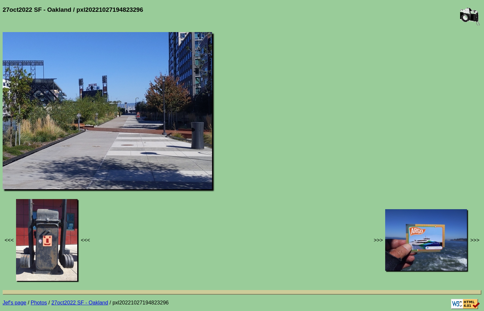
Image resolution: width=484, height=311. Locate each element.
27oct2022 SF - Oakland (79, 302)
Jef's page (14, 302)
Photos (39, 302)
